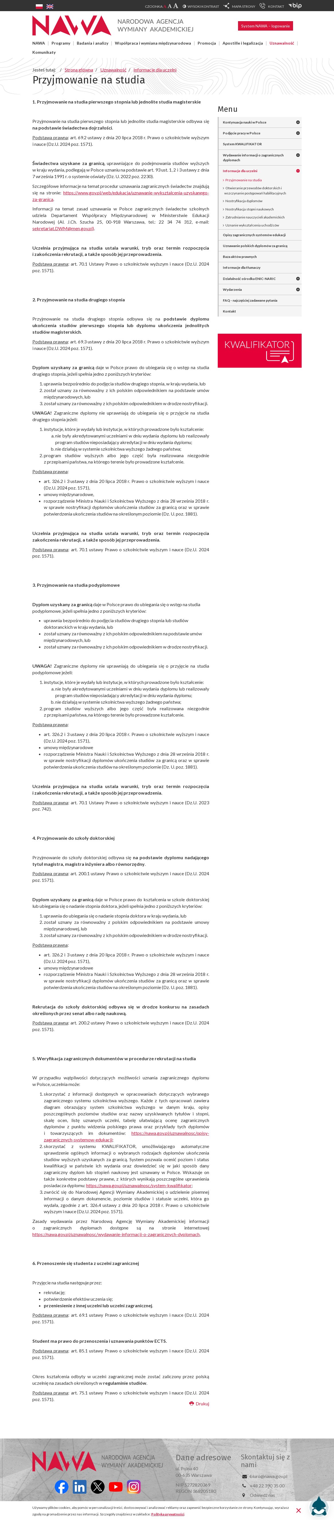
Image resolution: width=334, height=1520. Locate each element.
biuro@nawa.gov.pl (268, 1476)
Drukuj (199, 1403)
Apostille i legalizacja (243, 43)
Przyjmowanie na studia (243, 180)
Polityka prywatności (167, 1514)
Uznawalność (282, 43)
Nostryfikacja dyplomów (243, 201)
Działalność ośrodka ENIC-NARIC (249, 278)
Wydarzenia (232, 289)
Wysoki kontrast (203, 6)
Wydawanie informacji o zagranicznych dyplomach (253, 157)
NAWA (38, 43)
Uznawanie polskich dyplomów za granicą (255, 246)
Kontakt (229, 311)
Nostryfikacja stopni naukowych (249, 209)
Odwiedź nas (262, 1495)
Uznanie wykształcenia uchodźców (252, 225)
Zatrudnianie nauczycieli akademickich (255, 217)
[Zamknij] (299, 1510)
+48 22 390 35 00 (267, 1485)
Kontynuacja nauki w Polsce (244, 122)
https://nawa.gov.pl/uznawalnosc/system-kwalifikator (139, 1185)
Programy (61, 43)
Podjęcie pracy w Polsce (241, 133)
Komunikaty (44, 52)
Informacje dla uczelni (240, 171)
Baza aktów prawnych (240, 256)
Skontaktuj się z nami (265, 1461)
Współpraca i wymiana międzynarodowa (153, 43)
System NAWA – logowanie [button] (265, 25)
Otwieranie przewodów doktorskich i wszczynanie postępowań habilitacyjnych (255, 190)
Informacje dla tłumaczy (241, 267)
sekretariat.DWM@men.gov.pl (62, 228)
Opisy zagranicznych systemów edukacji (254, 235)
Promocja (207, 43)
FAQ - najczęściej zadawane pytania (250, 300)
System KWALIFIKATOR (242, 144)
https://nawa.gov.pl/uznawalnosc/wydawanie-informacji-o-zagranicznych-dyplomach (116, 1234)
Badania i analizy (92, 43)
